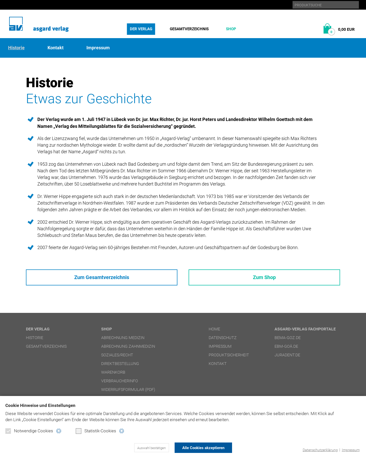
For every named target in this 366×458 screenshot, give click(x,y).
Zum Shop (264, 278)
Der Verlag (141, 29)
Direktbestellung (120, 365)
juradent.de (287, 357)
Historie (16, 47)
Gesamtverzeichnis (189, 29)
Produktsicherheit (229, 357)
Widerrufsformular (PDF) (128, 391)
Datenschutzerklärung (318, 450)
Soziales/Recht (117, 357)
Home (214, 331)
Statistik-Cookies (96, 431)
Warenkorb (113, 374)
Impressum (349, 450)
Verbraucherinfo (119, 383)
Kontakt (56, 47)
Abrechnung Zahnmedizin (128, 348)
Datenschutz (223, 340)
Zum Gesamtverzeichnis (101, 278)
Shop (231, 29)
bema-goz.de (287, 340)
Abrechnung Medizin (122, 340)
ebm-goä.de (286, 348)
